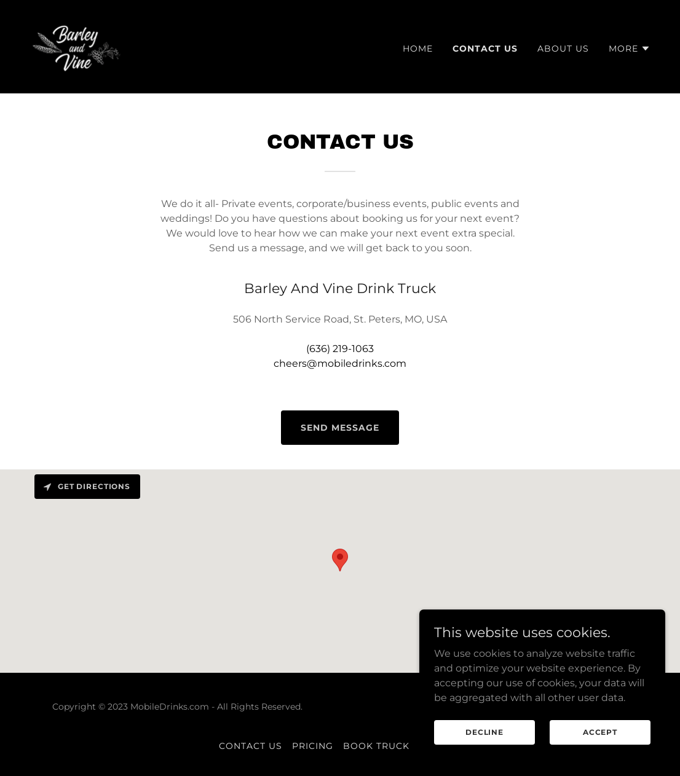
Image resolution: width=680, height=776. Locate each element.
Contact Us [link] (485, 48)
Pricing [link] (312, 745)
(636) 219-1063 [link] (340, 349)
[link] (77, 46)
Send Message (340, 427)
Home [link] (418, 48)
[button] (629, 48)
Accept (600, 732)
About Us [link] (563, 48)
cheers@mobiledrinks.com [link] (340, 363)
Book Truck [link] (376, 745)
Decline (484, 732)
